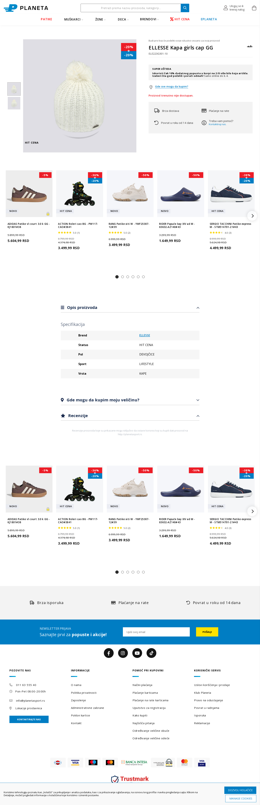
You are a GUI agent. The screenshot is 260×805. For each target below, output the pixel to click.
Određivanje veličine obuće (150, 730)
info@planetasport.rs (30, 700)
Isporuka (200, 715)
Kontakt (76, 723)
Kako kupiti (139, 715)
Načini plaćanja (142, 685)
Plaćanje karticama (145, 692)
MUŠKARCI (72, 19)
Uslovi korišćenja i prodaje (212, 685)
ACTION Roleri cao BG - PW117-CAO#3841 (78, 225)
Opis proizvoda (81, 307)
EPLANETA (209, 19)
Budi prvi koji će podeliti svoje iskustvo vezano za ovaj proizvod (184, 40)
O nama (76, 685)
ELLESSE (144, 335)
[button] (234, 7)
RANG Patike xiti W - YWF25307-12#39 (129, 225)
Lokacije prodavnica (28, 708)
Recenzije (77, 415)
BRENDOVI (148, 19)
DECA (122, 19)
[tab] (130, 307)
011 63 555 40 (26, 685)
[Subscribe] (207, 632)
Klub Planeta (202, 692)
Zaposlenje (78, 700)
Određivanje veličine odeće (151, 738)
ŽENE (99, 19)
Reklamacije (202, 723)
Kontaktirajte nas (29, 719)
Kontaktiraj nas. (217, 124)
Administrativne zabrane (87, 708)
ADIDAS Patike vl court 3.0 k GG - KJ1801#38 (29, 225)
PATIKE (46, 19)
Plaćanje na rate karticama (150, 700)
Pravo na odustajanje (208, 700)
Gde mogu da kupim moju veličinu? (102, 399)
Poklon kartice (80, 715)
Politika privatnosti (83, 692)
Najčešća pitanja (143, 723)
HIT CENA (180, 19)
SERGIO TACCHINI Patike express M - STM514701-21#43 (230, 225)
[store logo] (26, 8)
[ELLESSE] (250, 48)
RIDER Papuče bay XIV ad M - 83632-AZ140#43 (177, 225)
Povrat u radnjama (206, 708)
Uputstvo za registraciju (149, 708)
